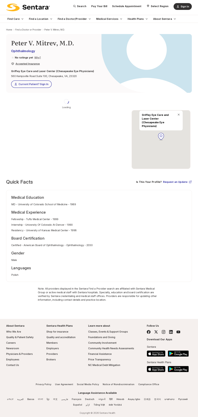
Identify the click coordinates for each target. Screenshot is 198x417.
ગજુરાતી (101, 399)
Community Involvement (102, 342)
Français (77, 399)
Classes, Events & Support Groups (108, 331)
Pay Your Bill (99, 6)
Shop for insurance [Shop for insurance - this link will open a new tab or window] (57, 331)
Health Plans (136, 18)
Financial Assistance (100, 353)
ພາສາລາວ (169, 399)
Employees (12, 359)
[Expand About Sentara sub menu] (174, 18)
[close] (178, 114)
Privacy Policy (43, 384)
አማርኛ (10, 399)
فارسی (64, 399)
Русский (183, 399)
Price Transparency (99, 359)
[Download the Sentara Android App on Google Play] (178, 353)
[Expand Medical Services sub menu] (121, 18)
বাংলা (40, 399)
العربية (20, 399)
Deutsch (89, 399)
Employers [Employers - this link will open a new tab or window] (52, 348)
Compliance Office (148, 384)
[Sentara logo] (28, 7)
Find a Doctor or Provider (28, 29)
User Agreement (64, 384)
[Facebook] (149, 332)
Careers (11, 342)
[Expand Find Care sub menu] (22, 18)
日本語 (147, 399)
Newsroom (12, 348)
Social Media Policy (88, 384)
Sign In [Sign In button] (182, 6)
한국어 (157, 399)
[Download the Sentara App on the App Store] (156, 353)
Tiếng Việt (99, 404)
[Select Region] (157, 6)
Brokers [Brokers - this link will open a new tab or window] (51, 359)
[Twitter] (156, 332)
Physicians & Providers (19, 353)
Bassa (30, 399)
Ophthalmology (23, 51)
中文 (55, 399)
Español (77, 404)
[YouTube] (178, 332)
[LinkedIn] (171, 332)
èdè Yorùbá (115, 404)
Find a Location (38, 18)
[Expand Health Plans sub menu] (146, 18)
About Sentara (162, 18)
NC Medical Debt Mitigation (104, 365)
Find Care (13, 18)
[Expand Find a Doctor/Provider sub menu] (89, 18)
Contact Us (12, 365)
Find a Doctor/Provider (72, 18)
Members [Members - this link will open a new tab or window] (52, 342)
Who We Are (13, 331)
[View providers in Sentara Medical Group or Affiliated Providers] (37, 57)
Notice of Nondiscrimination (119, 384)
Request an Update (177, 181)
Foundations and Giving (101, 337)
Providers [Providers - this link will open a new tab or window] (52, 353)
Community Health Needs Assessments (111, 348)
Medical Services (107, 18)
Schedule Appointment (126, 6)
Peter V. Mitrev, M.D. (54, 29)
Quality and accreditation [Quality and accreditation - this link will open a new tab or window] (60, 337)
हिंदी (111, 399)
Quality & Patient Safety (20, 337)
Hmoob (120, 399)
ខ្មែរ (48, 399)
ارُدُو (88, 404)
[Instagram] (163, 332)
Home (9, 29)
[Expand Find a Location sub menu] (51, 18)
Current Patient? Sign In (31, 84)
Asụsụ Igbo (134, 399)
